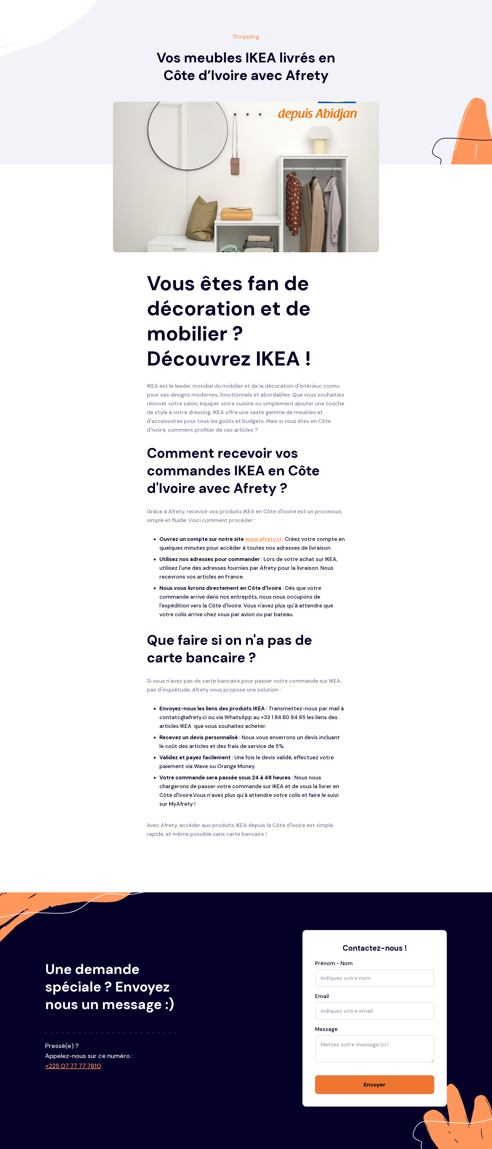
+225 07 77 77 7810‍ (73, 1066)
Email (322, 997)
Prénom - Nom (334, 964)
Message (326, 1030)
